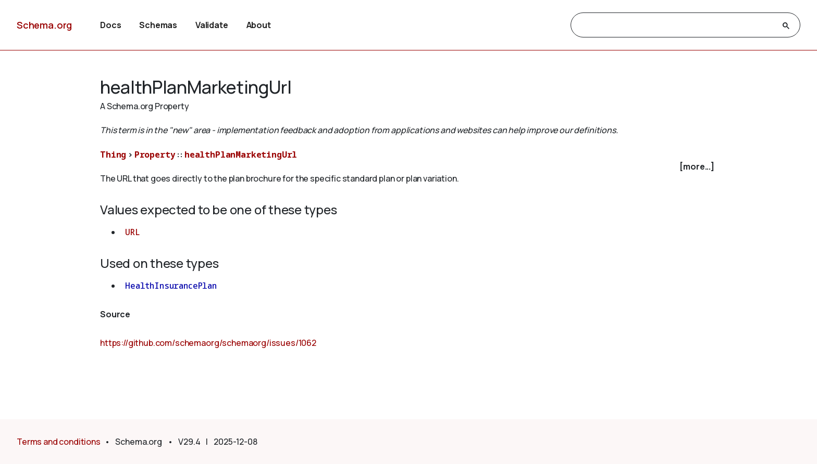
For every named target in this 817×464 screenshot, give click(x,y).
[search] (676, 25)
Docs (110, 25)
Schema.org (44, 25)
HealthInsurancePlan (171, 285)
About (258, 25)
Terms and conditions (59, 441)
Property (155, 154)
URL (132, 232)
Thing (113, 154)
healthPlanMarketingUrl (240, 154)
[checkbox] (408, 167)
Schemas (158, 25)
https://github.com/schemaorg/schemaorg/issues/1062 (208, 343)
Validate (211, 25)
